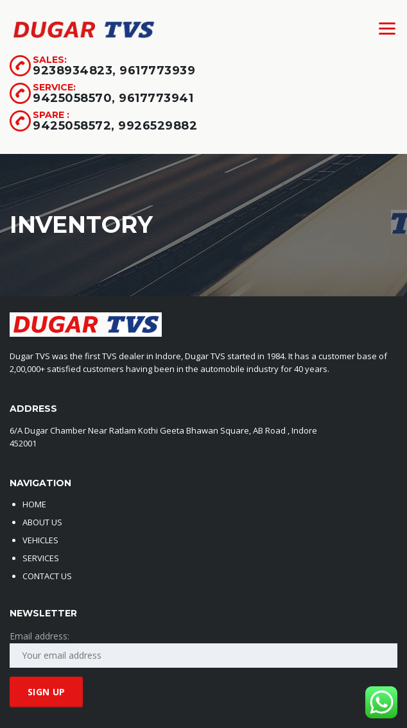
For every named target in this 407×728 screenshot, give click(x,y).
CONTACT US (47, 576)
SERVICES (40, 558)
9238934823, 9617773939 (114, 70)
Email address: (39, 636)
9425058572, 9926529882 (115, 126)
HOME (34, 504)
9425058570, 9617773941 (113, 98)
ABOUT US (42, 522)
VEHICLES (40, 540)
